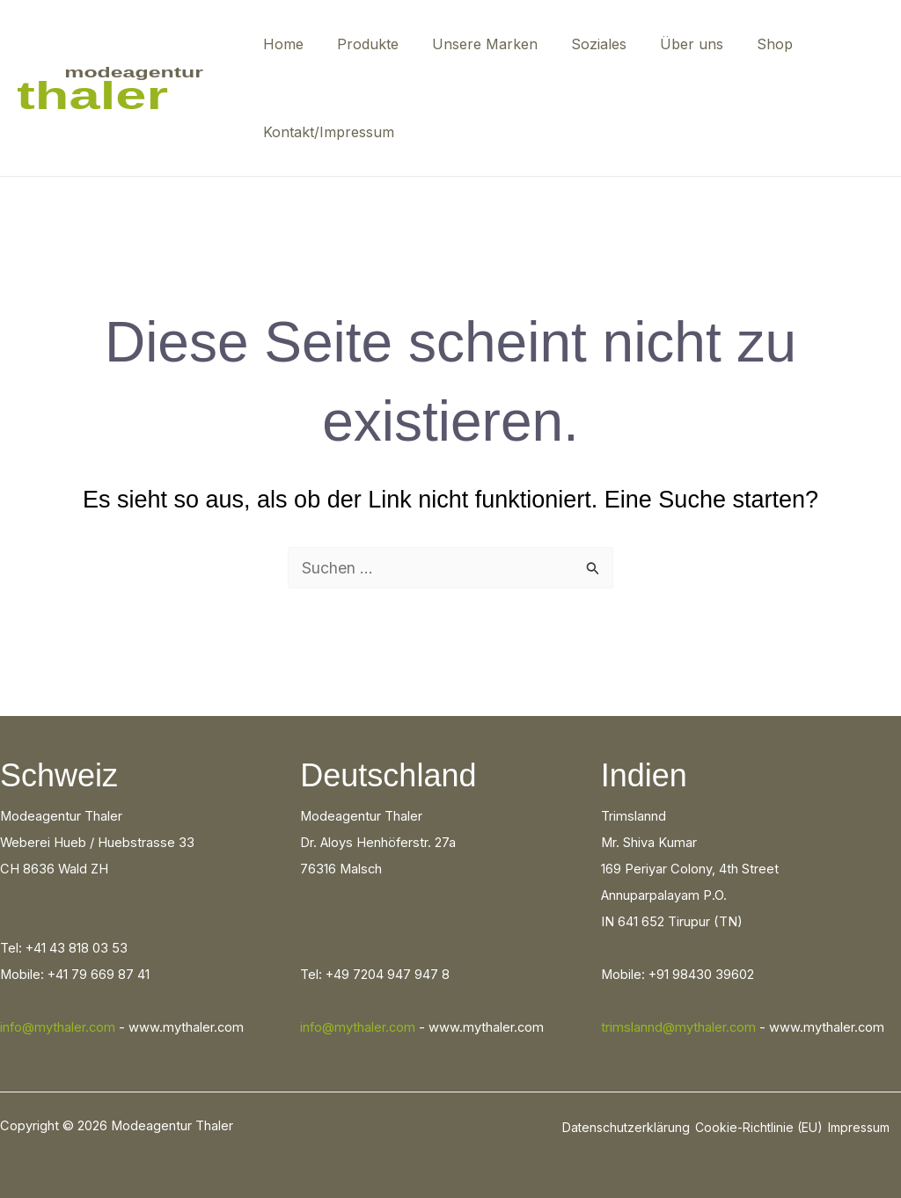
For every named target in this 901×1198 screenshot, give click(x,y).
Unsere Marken (471, 44)
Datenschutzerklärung (626, 1127)
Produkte (360, 44)
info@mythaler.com (57, 1027)
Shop (746, 44)
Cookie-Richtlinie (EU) (759, 1127)
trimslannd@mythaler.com (678, 1027)
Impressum (859, 1127)
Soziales (580, 44)
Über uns (668, 44)
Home (280, 44)
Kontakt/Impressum (326, 132)
